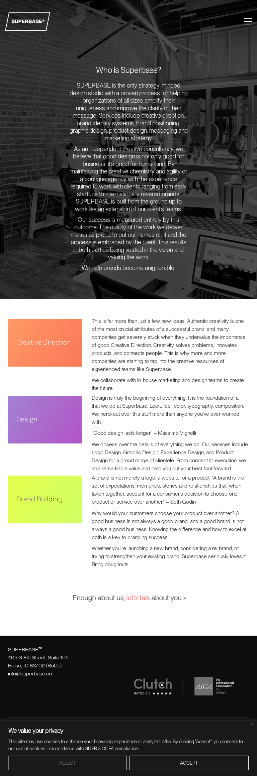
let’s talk (134, 598)
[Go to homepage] (27, 21)
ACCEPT (189, 763)
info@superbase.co (30, 673)
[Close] (252, 724)
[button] (248, 21)
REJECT (67, 763)
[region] (128, 748)
